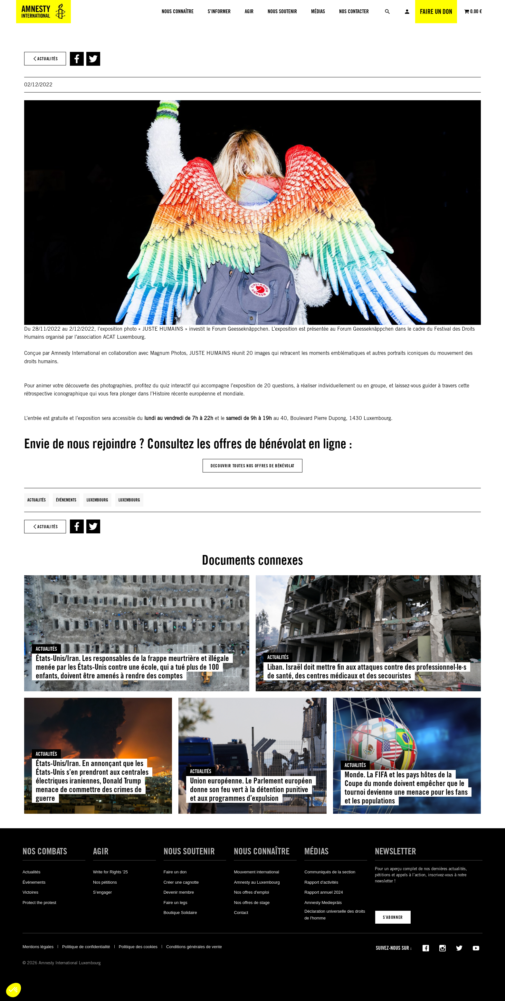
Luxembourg (97, 499)
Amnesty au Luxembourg (257, 882)
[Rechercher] (387, 11)
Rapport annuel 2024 (323, 892)
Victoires (30, 892)
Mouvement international (256, 872)
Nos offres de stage (252, 902)
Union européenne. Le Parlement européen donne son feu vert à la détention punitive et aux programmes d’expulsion (251, 789)
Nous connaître (262, 851)
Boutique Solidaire (180, 912)
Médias (316, 851)
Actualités (36, 499)
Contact (241, 912)
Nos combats (45, 851)
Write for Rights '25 (110, 872)
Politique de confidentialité (86, 946)
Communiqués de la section (329, 872)
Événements (66, 499)
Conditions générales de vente (194, 946)
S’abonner (393, 917)
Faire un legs (175, 902)
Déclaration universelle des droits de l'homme (334, 914)
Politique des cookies (138, 946)
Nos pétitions (105, 882)
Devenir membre (179, 892)
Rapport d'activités (321, 882)
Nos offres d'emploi (251, 892)
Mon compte (407, 11)
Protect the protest (39, 902)
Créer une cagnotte (181, 882)
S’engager (102, 892)
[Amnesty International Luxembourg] (43, 11)
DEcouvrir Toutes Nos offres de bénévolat (252, 465)
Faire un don (436, 11)
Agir (101, 851)
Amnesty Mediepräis (323, 902)
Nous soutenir (189, 851)
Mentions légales (38, 946)
